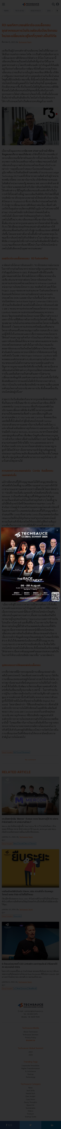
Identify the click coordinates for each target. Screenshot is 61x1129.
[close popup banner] (57, 530)
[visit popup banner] (30, 564)
